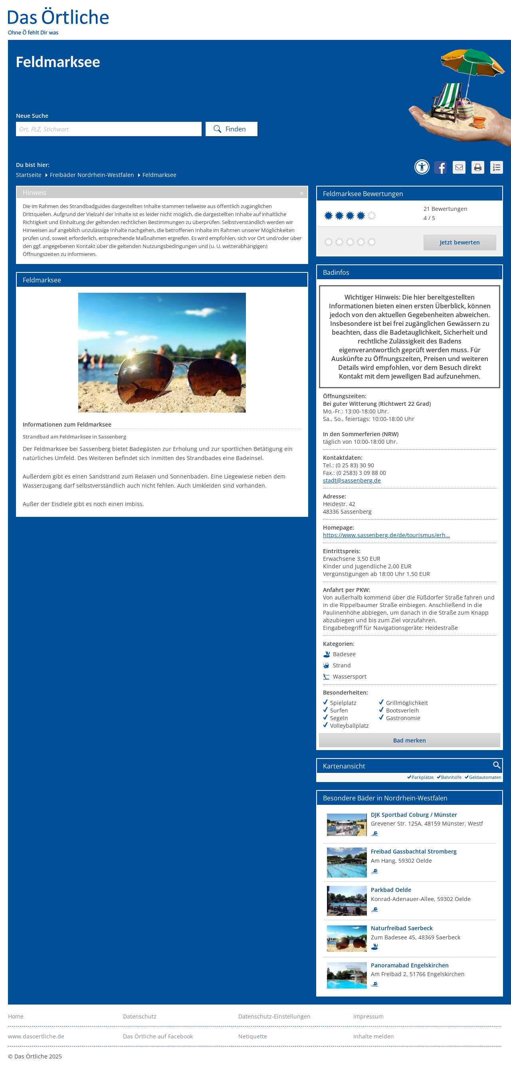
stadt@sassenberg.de (352, 480)
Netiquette (252, 1036)
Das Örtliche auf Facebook (158, 1036)
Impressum (368, 1016)
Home (16, 1016)
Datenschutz (139, 1016)
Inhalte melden (373, 1036)
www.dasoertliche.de (36, 1036)
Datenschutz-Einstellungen (274, 1016)
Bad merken (409, 740)
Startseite (29, 175)
